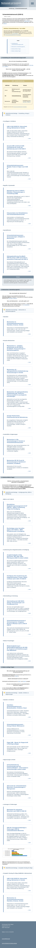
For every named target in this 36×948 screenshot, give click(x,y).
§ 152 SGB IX (15, 33)
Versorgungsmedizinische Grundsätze (13, 34)
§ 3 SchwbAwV (26, 304)
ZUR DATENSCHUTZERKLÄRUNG (9, 943)
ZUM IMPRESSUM (6, 938)
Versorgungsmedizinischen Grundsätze (20, 106)
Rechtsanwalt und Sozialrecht (11, 3)
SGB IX (5, 23)
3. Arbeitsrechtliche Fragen (16, 48)
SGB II (19, 681)
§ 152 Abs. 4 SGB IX (27, 101)
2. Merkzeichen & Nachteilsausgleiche (18, 46)
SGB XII (24, 681)
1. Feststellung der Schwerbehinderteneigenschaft (17, 44)
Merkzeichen (27, 21)
